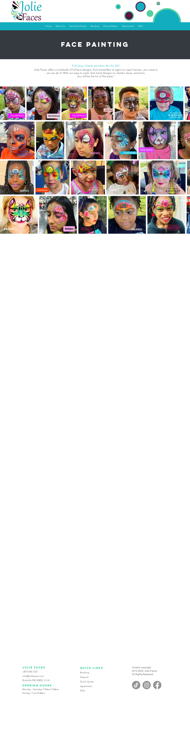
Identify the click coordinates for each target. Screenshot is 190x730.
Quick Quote (87, 681)
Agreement (86, 686)
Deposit (84, 677)
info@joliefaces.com (33, 676)
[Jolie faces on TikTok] (136, 685)
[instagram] (146, 685)
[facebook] (157, 685)
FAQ (82, 690)
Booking (84, 672)
